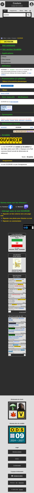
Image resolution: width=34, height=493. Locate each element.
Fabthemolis (16, 340)
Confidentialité (17, 465)
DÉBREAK (14, 304)
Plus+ (24, 282)
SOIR (31, 127)
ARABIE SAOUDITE (19, 285)
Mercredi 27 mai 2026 (14, 324)
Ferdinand (21, 307)
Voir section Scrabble (10, 49)
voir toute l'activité (22, 311)
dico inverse (30, 131)
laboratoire (21, 120)
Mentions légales (17, 451)
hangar (16, 120)
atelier (2, 120)
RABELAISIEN (21, 299)
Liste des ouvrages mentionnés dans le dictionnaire (17, 329)
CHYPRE (20, 289)
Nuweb (21, 489)
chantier (12, 120)
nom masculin (14, 101)
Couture (14, 38)
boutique (7, 120)
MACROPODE (17, 346)
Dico (5, 38)
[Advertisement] (17, 26)
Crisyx (10, 318)
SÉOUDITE (20, 284)
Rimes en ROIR (5, 93)
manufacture (28, 120)
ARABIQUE (19, 280)
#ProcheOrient (18, 279)
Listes (9, 38)
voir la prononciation (7, 85)
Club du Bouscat (12, 323)
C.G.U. (17, 458)
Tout (22, 297)
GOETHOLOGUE (16, 294)
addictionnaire (12, 328)
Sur (6, 207)
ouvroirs (9, 109)
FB (16, 482)
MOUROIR (4, 127)
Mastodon (21, 482)
